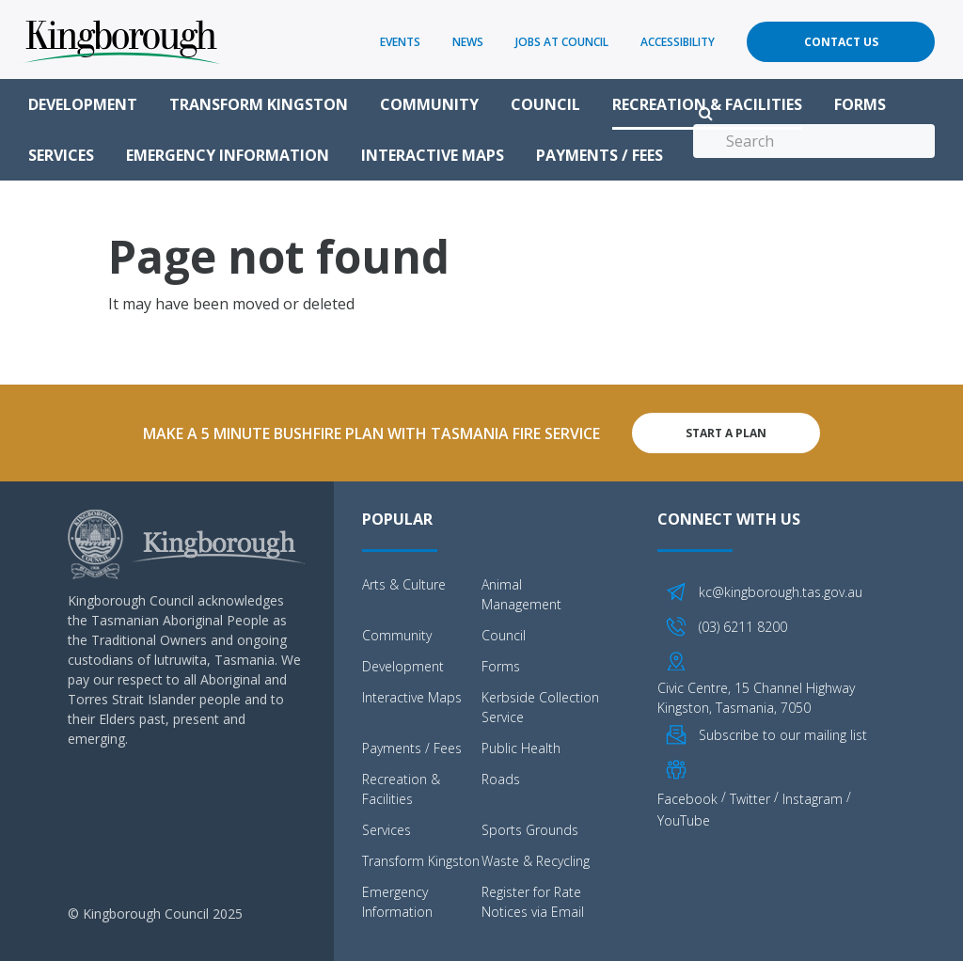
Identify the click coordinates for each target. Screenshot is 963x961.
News (467, 42)
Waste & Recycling (536, 861)
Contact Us (841, 42)
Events (400, 42)
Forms (860, 104)
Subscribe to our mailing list (783, 735)
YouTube (683, 819)
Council (545, 104)
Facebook (687, 799)
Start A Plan (726, 433)
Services (61, 155)
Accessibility (677, 42)
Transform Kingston (258, 104)
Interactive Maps (432, 155)
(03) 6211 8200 (743, 627)
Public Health (521, 748)
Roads (501, 779)
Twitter (750, 799)
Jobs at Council (561, 42)
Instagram (812, 799)
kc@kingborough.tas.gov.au (780, 592)
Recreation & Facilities (707, 104)
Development (82, 104)
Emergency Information (227, 155)
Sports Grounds (530, 830)
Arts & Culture (404, 584)
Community (429, 104)
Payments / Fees (599, 155)
